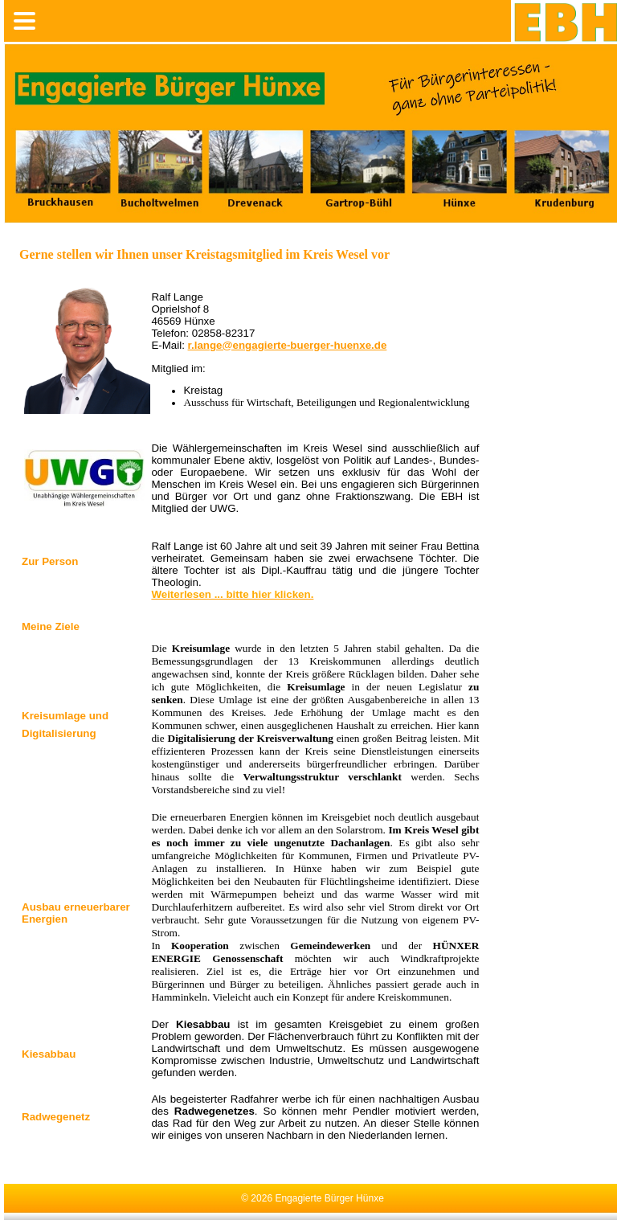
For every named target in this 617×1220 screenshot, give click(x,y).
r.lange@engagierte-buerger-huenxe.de (287, 345)
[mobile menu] (24, 20)
